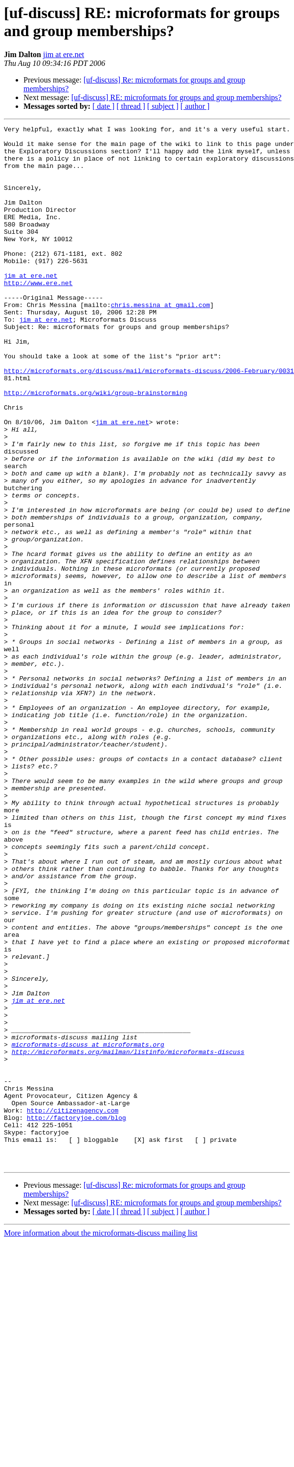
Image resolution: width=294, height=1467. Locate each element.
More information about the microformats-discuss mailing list (100, 1441)
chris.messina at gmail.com (160, 341)
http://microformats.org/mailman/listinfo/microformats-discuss (128, 1237)
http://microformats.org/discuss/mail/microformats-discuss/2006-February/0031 (149, 420)
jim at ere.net (63, 54)
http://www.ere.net (38, 314)
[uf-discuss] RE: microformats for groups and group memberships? (176, 97)
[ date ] (103, 106)
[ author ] (195, 106)
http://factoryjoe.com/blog (76, 1316)
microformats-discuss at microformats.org (88, 1228)
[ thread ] (130, 106)
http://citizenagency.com (72, 1307)
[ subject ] (163, 106)
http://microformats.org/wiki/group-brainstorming (95, 446)
